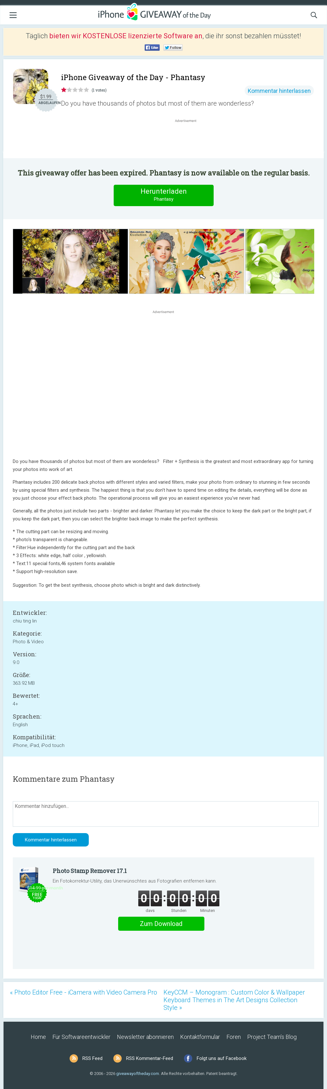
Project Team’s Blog (272, 1036)
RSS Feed (92, 1058)
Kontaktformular (200, 1036)
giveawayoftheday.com (137, 1073)
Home (38, 1036)
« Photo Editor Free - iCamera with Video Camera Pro (83, 992)
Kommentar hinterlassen (279, 90)
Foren (233, 1036)
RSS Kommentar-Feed (149, 1058)
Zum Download (161, 924)
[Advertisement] (189, 139)
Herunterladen (163, 195)
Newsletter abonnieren (145, 1036)
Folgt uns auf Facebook (222, 1058)
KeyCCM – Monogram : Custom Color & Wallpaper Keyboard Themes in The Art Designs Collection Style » (234, 999)
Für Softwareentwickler (81, 1036)
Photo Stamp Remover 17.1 (90, 871)
